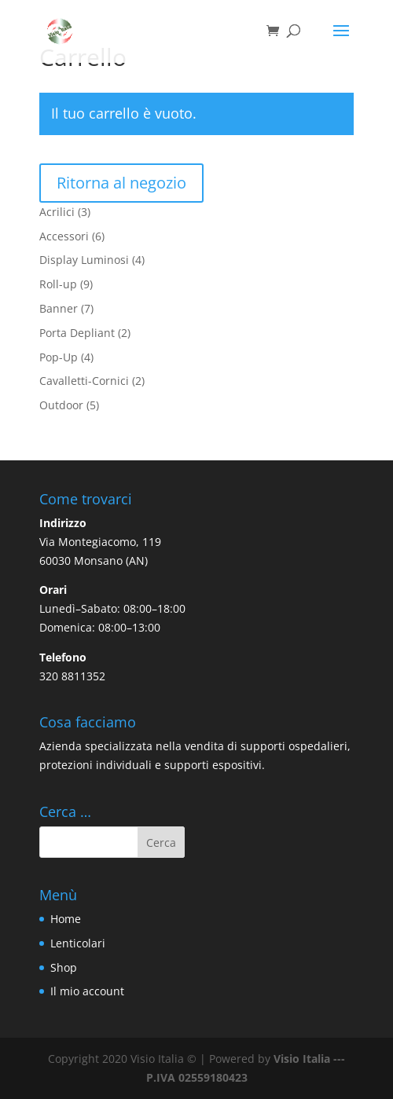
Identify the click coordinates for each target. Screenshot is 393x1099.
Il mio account (87, 991)
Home (65, 918)
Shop (63, 967)
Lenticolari (77, 943)
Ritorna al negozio (121, 182)
